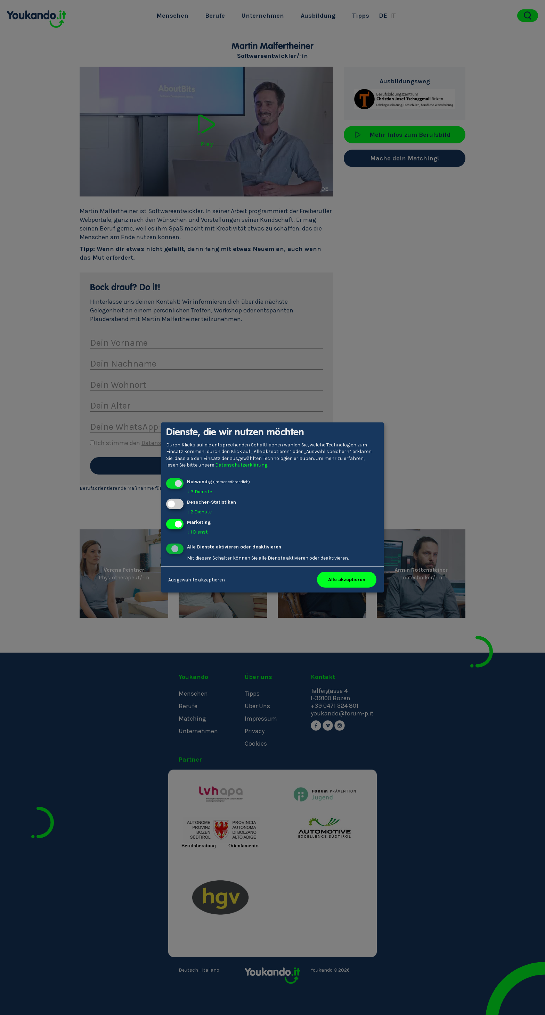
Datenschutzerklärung (241, 465)
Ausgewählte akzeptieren (196, 579)
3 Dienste (199, 492)
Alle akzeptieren (346, 579)
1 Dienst (197, 532)
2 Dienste (199, 512)
